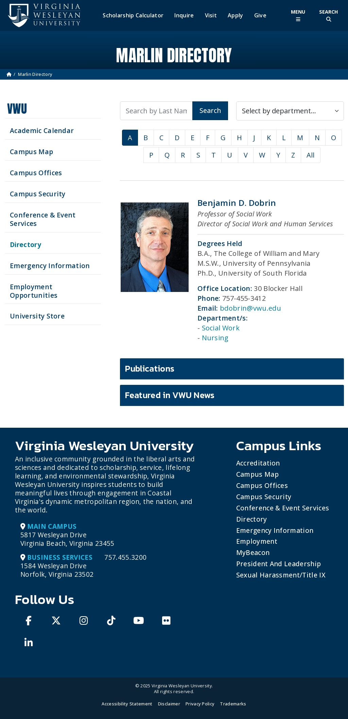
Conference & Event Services (282, 507)
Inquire (184, 15)
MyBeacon (253, 552)
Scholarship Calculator (133, 15)
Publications (149, 368)
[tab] (232, 368)
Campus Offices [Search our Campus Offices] (36, 172)
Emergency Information (275, 530)
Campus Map (257, 474)
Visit (211, 15)
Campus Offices (262, 485)
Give (260, 15)
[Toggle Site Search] (328, 15)
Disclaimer (169, 704)
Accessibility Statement (127, 704)
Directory (251, 519)
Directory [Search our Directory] (25, 244)
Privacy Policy (200, 704)
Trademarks (233, 704)
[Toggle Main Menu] (298, 15)
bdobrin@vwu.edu (250, 308)
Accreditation (258, 463)
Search (210, 110)
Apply (235, 15)
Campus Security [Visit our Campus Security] (38, 193)
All (311, 155)
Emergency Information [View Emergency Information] (50, 265)
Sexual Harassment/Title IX (281, 574)
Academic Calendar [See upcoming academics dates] (42, 130)
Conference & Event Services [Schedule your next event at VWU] (43, 219)
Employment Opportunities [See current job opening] (33, 291)
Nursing (215, 337)
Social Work (221, 327)
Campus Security (264, 496)
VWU (17, 108)
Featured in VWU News (169, 395)
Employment (256, 541)
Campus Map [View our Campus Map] (31, 151)
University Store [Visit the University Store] (37, 316)
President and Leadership (278, 563)
